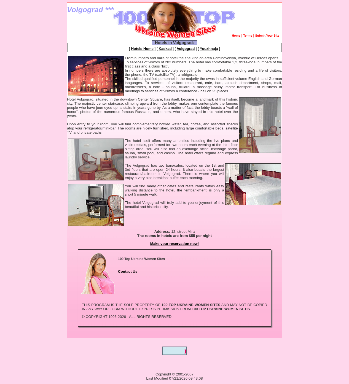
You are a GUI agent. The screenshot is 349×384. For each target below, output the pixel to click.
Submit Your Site (267, 35)
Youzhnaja (209, 49)
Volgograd (186, 49)
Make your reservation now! (174, 244)
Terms (247, 35)
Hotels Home (142, 49)
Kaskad (165, 49)
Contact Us (127, 271)
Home (236, 35)
